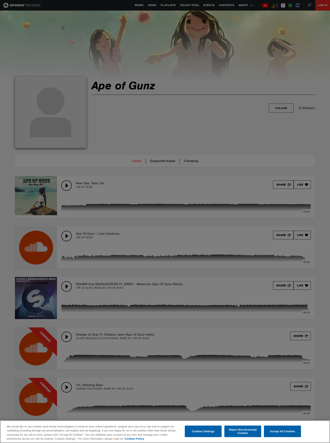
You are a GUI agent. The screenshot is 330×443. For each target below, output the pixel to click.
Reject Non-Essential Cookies (243, 431)
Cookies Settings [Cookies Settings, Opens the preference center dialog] (203, 431)
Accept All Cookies (282, 431)
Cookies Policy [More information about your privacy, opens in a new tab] (134, 438)
